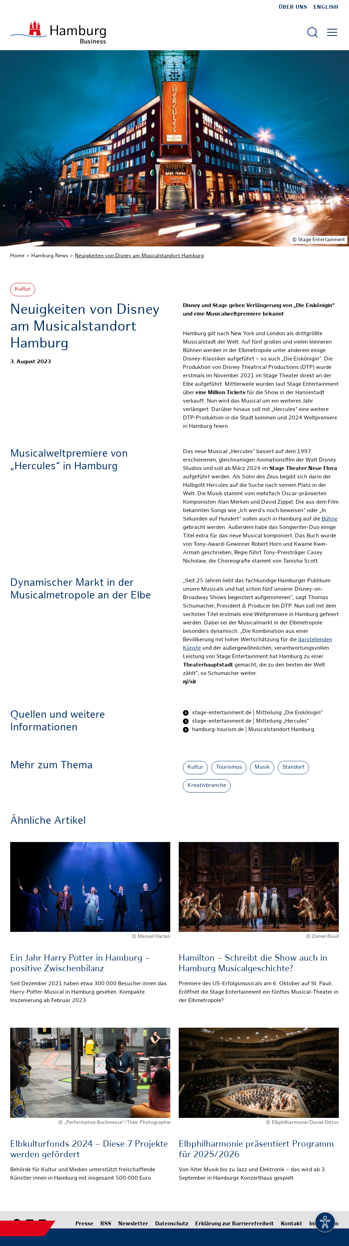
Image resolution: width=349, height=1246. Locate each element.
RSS (105, 1224)
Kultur (23, 289)
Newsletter (133, 1224)
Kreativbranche (206, 785)
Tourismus (229, 767)
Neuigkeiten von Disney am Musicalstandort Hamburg (139, 255)
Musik (262, 767)
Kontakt (291, 1224)
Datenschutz (171, 1224)
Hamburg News (49, 255)
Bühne (329, 519)
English (326, 7)
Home (17, 255)
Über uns (293, 7)
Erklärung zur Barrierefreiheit (234, 1224)
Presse (84, 1224)
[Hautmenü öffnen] (332, 32)
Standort (293, 767)
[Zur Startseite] (58, 32)
